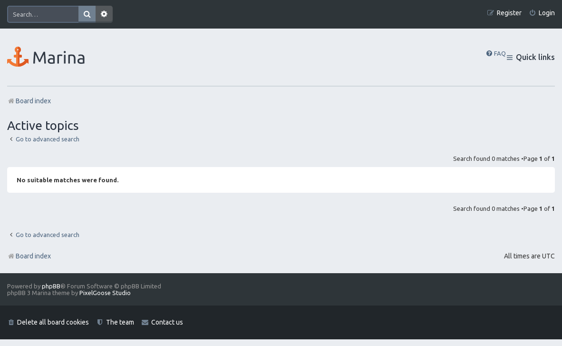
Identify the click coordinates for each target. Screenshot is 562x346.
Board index (29, 256)
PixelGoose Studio (105, 292)
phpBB (51, 286)
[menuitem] (542, 13)
